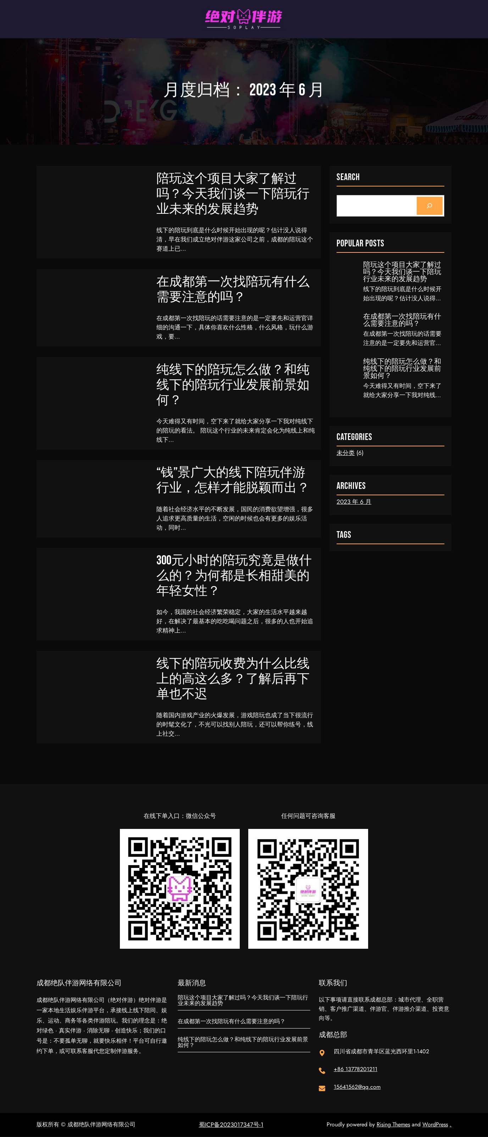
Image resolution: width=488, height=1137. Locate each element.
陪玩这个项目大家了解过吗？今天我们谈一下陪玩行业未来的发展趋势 (233, 194)
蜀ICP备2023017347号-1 (231, 1125)
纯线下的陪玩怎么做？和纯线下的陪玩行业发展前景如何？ (233, 385)
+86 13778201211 (355, 1070)
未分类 (346, 452)
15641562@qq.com (357, 1087)
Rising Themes (393, 1125)
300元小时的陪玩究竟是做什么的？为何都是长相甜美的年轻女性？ (234, 576)
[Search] (430, 206)
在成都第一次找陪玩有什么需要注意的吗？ (233, 289)
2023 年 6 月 (354, 501)
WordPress (435, 1125)
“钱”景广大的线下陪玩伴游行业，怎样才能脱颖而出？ (233, 481)
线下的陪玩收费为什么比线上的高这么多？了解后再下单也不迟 (233, 679)
